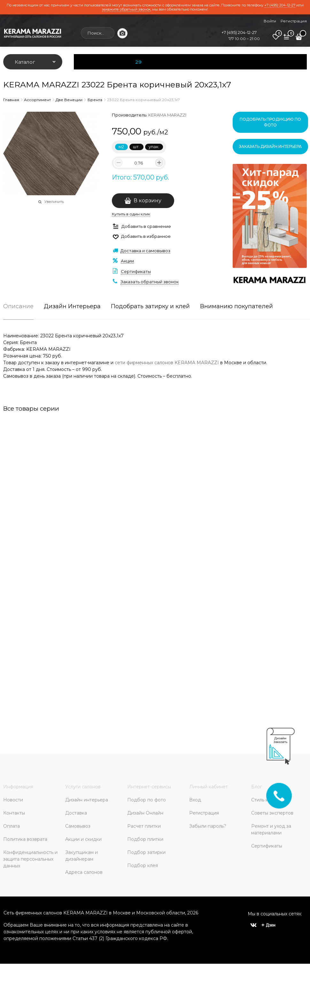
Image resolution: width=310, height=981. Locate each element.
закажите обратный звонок (126, 9)
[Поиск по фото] (122, 33)
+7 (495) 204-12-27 (279, 5)
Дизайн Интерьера (72, 306)
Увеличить (54, 201)
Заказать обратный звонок (149, 281)
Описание (18, 306)
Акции (127, 260)
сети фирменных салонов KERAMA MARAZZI (167, 363)
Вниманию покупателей (236, 306)
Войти (270, 21)
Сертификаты (136, 271)
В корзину (147, 200)
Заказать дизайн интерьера (270, 146)
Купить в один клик (131, 214)
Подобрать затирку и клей (150, 306)
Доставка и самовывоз (145, 250)
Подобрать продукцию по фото (270, 122)
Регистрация (294, 21)
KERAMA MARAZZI (167, 114)
